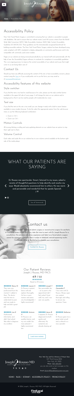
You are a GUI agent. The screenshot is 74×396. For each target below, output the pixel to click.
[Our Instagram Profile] (25, 368)
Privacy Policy (58, 377)
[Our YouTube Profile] (22, 368)
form (17, 76)
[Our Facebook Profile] (13, 368)
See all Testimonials (37, 202)
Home (6, 19)
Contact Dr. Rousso (37, 247)
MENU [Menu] (69, 5)
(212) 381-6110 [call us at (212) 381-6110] (56, 364)
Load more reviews (36, 336)
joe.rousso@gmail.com (13, 79)
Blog (18, 377)
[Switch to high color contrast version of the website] (4, 4)
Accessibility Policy (41, 377)
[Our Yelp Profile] (16, 368)
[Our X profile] (19, 368)
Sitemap (26, 377)
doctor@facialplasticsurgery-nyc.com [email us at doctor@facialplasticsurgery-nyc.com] (56, 371)
